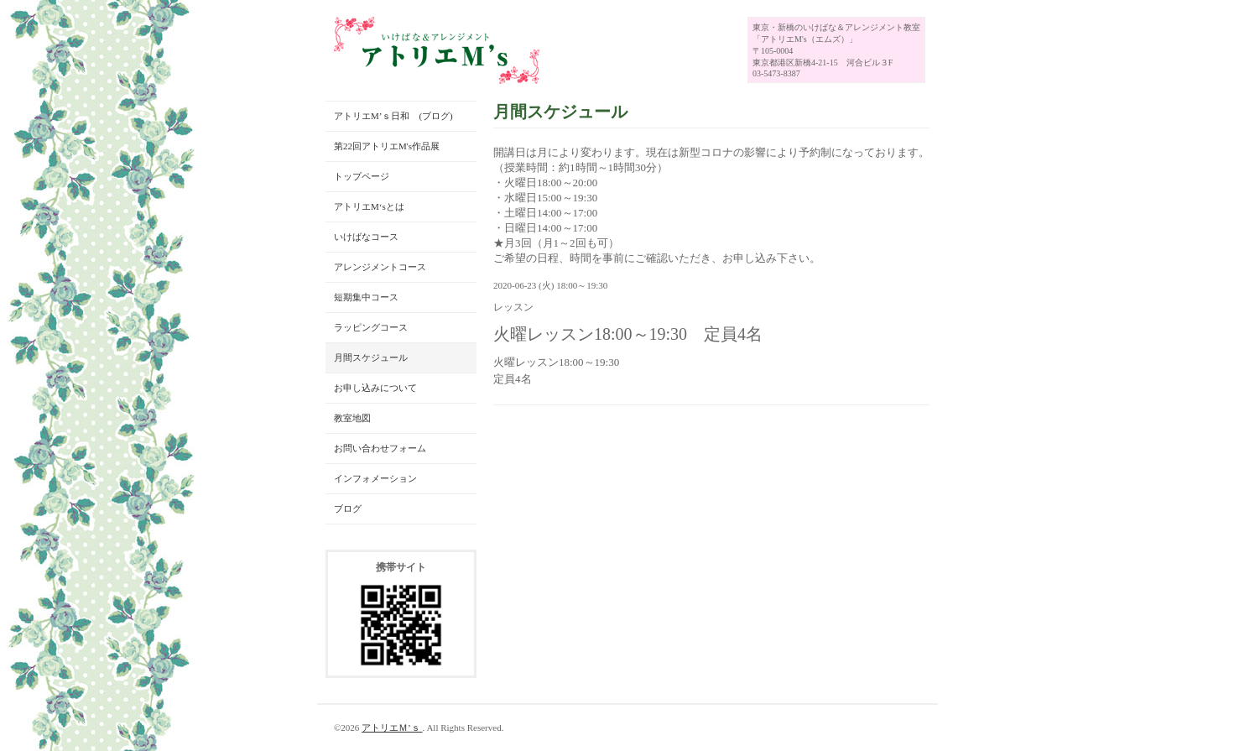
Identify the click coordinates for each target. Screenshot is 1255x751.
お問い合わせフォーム (380, 448)
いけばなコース (366, 237)
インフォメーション (375, 478)
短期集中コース (366, 297)
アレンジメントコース (380, 267)
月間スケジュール (371, 357)
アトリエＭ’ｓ (392, 727)
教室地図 (352, 418)
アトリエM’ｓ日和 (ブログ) (393, 116)
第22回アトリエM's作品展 (387, 146)
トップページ (361, 176)
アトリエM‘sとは (369, 206)
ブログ (348, 508)
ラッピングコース (371, 327)
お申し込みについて (375, 388)
